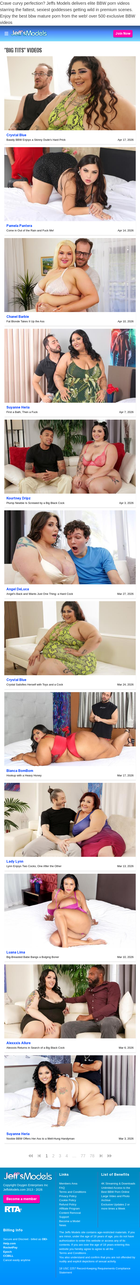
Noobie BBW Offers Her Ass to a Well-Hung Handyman (40, 1138)
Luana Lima (15, 952)
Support (64, 1216)
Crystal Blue (16, 135)
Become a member (21, 1199)
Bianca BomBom (19, 771)
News (62, 1225)
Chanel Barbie (17, 317)
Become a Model (69, 1221)
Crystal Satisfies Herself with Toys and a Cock (34, 684)
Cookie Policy (67, 1200)
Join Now (122, 33)
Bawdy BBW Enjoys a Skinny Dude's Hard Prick (36, 139)
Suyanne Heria (18, 407)
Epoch (7, 1251)
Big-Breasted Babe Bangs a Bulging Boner (32, 957)
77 (83, 1155)
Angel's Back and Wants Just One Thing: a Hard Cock (39, 593)
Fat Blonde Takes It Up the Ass (25, 321)
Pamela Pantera (19, 226)
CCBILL (8, 1255)
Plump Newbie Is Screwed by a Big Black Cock (35, 503)
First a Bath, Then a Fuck (22, 412)
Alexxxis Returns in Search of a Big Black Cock (35, 1047)
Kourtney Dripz (18, 498)
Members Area (68, 1183)
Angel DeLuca (17, 589)
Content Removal (70, 1212)
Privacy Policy (68, 1196)
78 (92, 1155)
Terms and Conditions (72, 1191)
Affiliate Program (69, 1208)
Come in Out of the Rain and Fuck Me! (30, 230)
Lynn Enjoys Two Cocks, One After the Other (33, 866)
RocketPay (10, 1247)
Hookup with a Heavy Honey (24, 775)
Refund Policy (67, 1204)
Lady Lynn (14, 861)
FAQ (62, 1187)
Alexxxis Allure (18, 1043)
